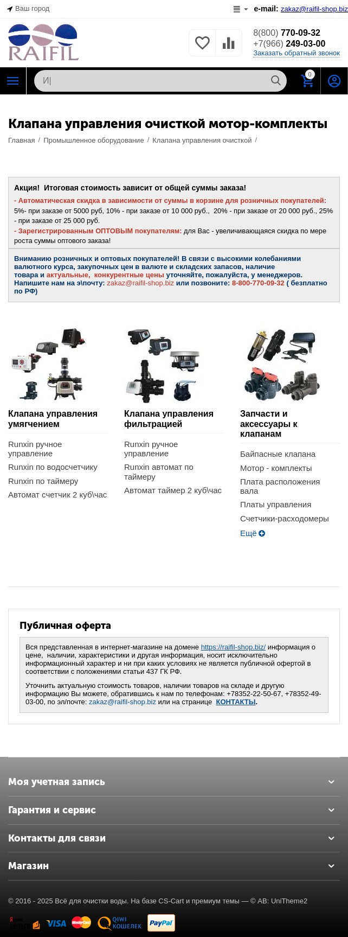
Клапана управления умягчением (53, 418)
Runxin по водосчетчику (53, 466)
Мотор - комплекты (276, 468)
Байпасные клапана (277, 453)
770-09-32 (286, 32)
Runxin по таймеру (43, 481)
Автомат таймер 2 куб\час (173, 490)
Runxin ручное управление (35, 448)
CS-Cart (171, 901)
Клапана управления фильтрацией (169, 418)
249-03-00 (289, 43)
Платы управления (275, 504)
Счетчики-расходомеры (284, 518)
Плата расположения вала (280, 486)
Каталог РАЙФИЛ (13, 80)
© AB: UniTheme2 (278, 901)
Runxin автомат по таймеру (159, 471)
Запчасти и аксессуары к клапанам (269, 423)
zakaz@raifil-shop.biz (122, 702)
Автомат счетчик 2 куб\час (57, 494)
